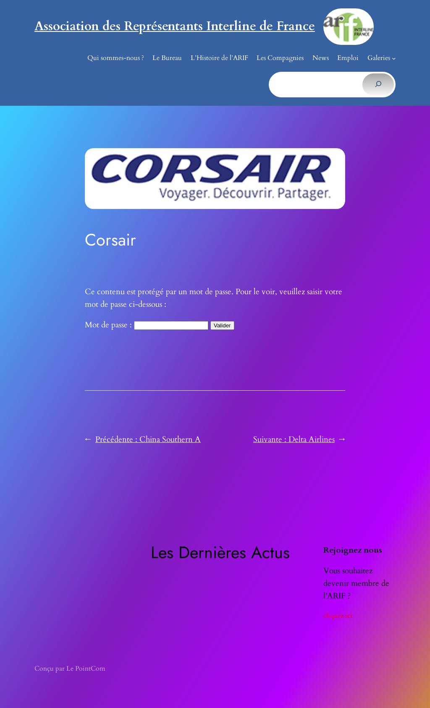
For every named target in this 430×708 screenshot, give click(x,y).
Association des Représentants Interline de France (174, 26)
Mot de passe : (146, 324)
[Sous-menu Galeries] (394, 58)
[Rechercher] (378, 84)
